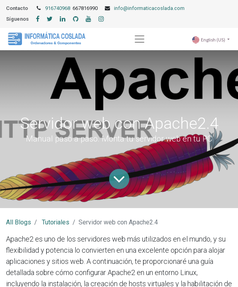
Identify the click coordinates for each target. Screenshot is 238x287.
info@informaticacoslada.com (149, 8)
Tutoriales (55, 222)
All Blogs (18, 222)
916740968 (58, 8)
